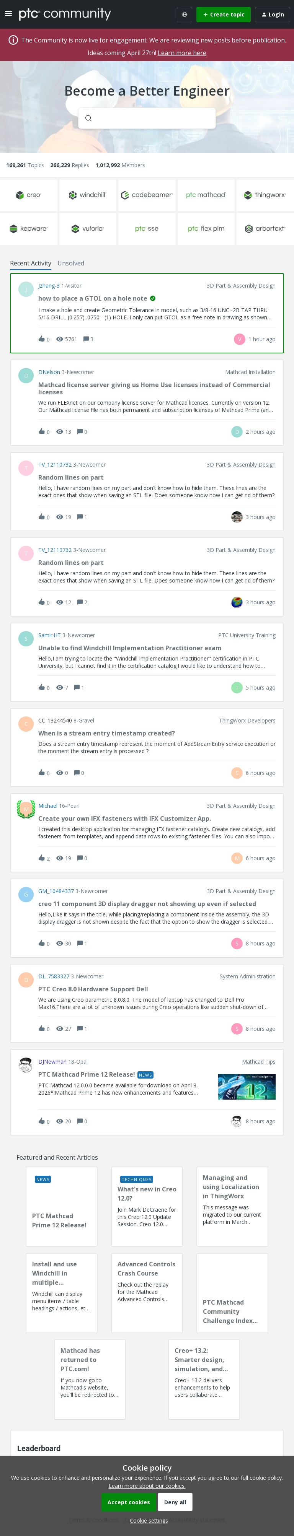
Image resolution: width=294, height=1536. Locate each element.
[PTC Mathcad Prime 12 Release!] (62, 1207)
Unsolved (70, 263)
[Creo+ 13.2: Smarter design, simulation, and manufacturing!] (204, 1379)
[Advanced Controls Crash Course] (147, 1293)
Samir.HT (49, 635)
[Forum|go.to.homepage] (65, 14)
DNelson (49, 372)
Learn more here (182, 53)
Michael (47, 806)
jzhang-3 (49, 285)
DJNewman (52, 1061)
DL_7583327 (53, 976)
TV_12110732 (55, 464)
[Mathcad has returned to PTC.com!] (90, 1379)
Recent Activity (30, 263)
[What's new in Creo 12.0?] (147, 1207)
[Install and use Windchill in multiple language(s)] (62, 1293)
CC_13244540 (55, 720)
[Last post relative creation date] (262, 339)
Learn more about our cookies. (147, 1485)
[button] (147, 1520)
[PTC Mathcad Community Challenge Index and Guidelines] (232, 1293)
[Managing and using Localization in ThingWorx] (232, 1207)
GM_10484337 (56, 891)
